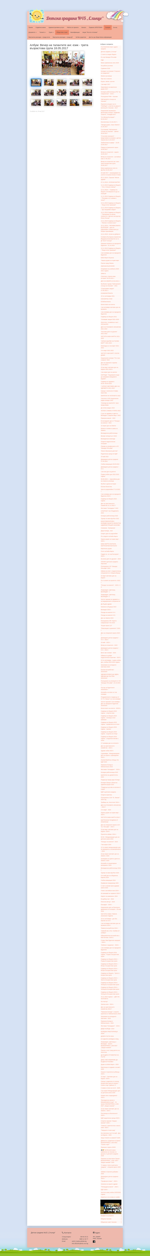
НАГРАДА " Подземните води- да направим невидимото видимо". (110, 376)
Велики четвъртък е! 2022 (109, 436)
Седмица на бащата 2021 (109, 316)
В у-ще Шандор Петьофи (108, 57)
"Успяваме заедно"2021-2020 (110, 319)
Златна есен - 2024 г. (107, 1004)
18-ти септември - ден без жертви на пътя (109, 919)
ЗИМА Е (103, 273)
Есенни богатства (106, 486)
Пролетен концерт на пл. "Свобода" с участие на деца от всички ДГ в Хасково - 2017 (111, 106)
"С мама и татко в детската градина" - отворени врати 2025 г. (111, 1167)
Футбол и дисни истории (108, 484)
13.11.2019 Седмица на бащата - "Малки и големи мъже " (111, 222)
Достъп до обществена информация (100, 37)
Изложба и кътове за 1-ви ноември (109, 693)
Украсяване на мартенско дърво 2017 (109, 88)
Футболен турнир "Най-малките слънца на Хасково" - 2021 (110, 285)
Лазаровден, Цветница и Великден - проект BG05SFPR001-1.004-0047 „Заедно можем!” (109, 1044)
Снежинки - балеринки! (108, 528)
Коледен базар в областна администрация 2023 (109, 783)
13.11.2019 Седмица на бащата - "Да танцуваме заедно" (111, 208)
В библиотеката (106, 301)
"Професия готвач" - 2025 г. (109, 1181)
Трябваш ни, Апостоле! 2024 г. (110, 802)
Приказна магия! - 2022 (108, 418)
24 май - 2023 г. (105, 642)
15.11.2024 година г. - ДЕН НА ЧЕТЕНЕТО (110, 997)
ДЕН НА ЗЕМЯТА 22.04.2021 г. (110, 281)
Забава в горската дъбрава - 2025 (110, 1172)
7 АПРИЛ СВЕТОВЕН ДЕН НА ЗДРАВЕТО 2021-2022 (110, 387)
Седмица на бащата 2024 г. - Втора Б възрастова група (110, 969)
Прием (31, 27)
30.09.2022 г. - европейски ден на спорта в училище (110, 480)
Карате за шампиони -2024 (109, 896)
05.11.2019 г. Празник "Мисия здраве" (110, 178)
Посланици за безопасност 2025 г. (109, 1114)
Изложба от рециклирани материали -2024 (109, 864)
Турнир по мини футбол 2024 (110, 873)
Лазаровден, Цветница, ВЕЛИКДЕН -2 (108, 595)
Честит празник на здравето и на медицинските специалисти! (110, 600)
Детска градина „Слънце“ (109, 51)
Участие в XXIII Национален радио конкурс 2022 (109, 399)
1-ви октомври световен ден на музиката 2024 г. (110, 924)
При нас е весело (106, 78)
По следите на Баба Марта (109, 536)
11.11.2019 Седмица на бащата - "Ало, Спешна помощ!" (111, 186)
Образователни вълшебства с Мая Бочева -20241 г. (110, 936)
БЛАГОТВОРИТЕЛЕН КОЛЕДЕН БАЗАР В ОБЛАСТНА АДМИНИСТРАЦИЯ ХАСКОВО (111, 523)
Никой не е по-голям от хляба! (110, 1197)
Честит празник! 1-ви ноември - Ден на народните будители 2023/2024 (110, 703)
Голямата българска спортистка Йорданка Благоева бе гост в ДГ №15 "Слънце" (111, 238)
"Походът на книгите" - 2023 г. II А (110, 586)
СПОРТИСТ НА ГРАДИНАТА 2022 (110, 512)
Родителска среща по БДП (109, 454)
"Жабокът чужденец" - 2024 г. (110, 945)
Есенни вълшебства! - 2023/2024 (108, 670)
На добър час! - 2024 (107, 899)
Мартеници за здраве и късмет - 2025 (111, 1068)
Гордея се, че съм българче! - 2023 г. (110, 555)
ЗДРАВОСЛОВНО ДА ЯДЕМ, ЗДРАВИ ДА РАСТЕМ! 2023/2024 (110, 676)
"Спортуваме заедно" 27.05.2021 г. (107, 289)
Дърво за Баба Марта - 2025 (110, 1064)
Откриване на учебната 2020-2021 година (110, 270)
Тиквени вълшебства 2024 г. (109, 928)
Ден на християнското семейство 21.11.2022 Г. (108, 504)
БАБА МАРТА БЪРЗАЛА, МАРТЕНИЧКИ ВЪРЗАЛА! (109, 545)
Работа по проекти (73, 27)
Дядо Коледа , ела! (107, 531)
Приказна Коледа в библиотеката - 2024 (107, 1022)
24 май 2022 (105, 456)
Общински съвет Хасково (109, 1222)
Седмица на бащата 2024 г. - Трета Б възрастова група (110, 979)
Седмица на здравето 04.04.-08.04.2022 (107, 382)
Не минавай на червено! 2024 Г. (111, 893)
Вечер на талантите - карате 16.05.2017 (110, 153)
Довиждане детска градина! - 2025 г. (110, 1177)
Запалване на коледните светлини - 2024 (108, 1017)
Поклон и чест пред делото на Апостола (110, 1051)
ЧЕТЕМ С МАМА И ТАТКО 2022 (111, 410)
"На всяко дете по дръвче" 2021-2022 (109, 332)
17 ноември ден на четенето (110, 743)
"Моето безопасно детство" (109, 451)
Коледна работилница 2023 (109, 772)
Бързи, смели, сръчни (108, 81)
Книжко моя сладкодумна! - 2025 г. (109, 1096)
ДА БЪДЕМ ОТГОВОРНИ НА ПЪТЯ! (110, 1056)
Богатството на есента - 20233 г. (111, 708)
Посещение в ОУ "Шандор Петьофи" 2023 (109, 567)
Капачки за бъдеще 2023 (108, 607)
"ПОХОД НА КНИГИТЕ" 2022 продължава (110, 404)
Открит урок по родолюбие (109, 533)
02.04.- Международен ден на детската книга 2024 (110, 838)
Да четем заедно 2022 (108, 408)
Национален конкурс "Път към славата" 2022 (110, 359)
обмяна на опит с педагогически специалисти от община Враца (111, 572)
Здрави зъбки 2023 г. (107, 750)
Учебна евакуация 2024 (108, 880)
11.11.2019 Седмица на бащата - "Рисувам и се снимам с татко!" (111, 198)
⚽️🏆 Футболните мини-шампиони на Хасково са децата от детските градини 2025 (109, 1153)
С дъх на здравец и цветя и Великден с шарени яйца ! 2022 (111, 414)
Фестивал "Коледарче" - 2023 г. (110, 769)
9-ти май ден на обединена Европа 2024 (109, 876)
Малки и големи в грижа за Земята (109, 429)
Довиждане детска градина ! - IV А (110, 468)
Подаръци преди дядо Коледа (110, 780)
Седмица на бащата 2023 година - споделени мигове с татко (110, 738)
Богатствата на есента (108, 304)
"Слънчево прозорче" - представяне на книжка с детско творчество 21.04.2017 (111, 138)
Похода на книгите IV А (108, 612)
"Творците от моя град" (108, 1130)
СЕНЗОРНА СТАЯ (106, 299)
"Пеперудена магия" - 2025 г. (110, 1187)
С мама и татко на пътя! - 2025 (110, 1088)
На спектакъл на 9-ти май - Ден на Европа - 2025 (110, 1134)
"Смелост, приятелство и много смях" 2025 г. (110, 1126)
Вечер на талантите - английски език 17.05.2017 (111, 157)
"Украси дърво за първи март (110, 260)
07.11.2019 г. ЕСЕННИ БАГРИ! (110, 182)
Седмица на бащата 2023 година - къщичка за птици (109, 733)
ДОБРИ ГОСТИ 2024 (107, 1036)
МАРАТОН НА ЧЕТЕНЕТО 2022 (110, 395)
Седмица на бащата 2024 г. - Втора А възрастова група (110, 965)
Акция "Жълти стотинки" (89, 32)
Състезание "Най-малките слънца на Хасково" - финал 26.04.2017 (110, 131)
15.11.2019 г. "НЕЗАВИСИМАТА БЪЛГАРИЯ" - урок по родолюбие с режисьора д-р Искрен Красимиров (110, 228)
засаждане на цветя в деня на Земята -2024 (110, 859)
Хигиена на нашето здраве (109, 1184)
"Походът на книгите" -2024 (109, 841)
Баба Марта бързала (107, 257)
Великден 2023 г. (106, 609)
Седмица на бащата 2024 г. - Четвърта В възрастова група (110, 993)
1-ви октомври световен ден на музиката (110, 308)
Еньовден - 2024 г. (106, 904)
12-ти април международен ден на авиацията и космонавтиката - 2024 (111, 849)
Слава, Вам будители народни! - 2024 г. (110, 941)
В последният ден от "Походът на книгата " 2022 (110, 422)
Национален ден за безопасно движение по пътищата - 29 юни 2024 (111, 909)
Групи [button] (51, 32)
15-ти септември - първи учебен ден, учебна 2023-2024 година (111, 661)
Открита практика (106, 795)
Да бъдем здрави (106, 604)
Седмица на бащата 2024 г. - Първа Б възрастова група (110, 960)
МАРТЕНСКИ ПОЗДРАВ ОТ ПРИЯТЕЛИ (109, 821)
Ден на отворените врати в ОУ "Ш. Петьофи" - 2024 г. (110, 826)
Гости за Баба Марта (107, 551)
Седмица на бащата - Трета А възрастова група (110, 974)
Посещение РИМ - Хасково (109, 96)
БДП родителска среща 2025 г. (110, 1118)
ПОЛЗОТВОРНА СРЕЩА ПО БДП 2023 (110, 761)
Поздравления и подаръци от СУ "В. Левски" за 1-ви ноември (110, 698)
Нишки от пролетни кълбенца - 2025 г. (110, 1073)
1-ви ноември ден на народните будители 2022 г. (111, 495)
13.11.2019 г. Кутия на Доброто (110, 234)
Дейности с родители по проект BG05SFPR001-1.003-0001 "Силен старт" (110, 1142)
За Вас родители (81, 37)
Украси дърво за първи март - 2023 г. (110, 540)
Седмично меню (41, 27)
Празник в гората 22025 (108, 1147)
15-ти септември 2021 (108, 296)
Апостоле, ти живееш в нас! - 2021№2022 (110, 323)
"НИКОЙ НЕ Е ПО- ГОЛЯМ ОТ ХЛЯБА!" (110, 932)
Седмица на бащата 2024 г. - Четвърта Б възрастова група (110, 988)
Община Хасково (106, 1219)
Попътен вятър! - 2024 (108, 902)
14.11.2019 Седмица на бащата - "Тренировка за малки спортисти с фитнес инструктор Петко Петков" (111, 215)
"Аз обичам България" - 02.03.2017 (108, 118)
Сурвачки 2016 (105, 68)
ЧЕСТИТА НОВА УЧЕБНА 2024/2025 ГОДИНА (109, 915)
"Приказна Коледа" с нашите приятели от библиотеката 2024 (111, 1013)
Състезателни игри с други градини (109, 48)
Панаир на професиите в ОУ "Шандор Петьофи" (110, 447)
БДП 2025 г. (104, 1189)
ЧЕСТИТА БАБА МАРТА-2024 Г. (111, 817)
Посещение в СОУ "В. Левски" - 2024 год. (110, 798)
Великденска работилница (109, 433)
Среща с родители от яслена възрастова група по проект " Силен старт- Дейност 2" (110, 1083)
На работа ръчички (107, 65)
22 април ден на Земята (108, 425)
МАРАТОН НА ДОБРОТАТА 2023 (109, 776)
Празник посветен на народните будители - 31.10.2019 (111, 244)
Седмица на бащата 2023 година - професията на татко (110, 723)
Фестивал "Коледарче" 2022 (109, 508)
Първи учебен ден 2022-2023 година (110, 475)
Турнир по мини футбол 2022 (110, 518)
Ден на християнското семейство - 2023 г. (108, 747)
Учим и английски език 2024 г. (110, 890)
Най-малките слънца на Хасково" (108, 100)
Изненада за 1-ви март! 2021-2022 (110, 347)
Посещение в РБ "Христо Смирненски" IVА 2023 (109, 621)
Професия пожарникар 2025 (110, 883)
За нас (115, 27)
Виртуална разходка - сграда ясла (39, 37)
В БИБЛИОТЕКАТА (107, 293)
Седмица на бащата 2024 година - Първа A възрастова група (110, 954)
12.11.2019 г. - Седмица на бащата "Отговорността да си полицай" (110, 191)
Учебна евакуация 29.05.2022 (110, 464)
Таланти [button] (43, 32)
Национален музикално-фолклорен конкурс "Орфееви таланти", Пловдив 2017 (110, 112)
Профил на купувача (107, 1215)
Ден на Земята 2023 (107, 618)
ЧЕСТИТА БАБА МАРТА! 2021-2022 (110, 337)
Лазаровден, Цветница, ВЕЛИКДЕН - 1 (108, 591)
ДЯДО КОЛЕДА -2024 (107, 1028)
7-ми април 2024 (106, 844)
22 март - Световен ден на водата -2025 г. (109, 1077)
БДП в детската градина (108, 792)
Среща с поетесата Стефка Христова (109, 392)
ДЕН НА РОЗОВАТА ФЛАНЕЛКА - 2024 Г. (111, 806)
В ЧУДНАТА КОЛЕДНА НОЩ (110, 1039)
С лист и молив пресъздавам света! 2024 (110, 887)
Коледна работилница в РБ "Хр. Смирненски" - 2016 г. (111, 93)
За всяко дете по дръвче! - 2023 (111, 559)
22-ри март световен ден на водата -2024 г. (109, 830)
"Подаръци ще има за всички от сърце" (111, 788)
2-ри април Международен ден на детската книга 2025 (110, 1091)
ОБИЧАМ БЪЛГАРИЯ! (108, 266)
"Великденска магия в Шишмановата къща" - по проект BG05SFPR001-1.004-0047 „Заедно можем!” (110, 1103)
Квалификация (75, 32)
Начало (83, 27)
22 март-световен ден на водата (108, 576)
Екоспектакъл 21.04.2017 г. (109, 122)
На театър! (104, 1001)
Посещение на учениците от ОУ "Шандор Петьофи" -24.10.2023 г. (111, 683)
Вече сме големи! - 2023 (108, 652)
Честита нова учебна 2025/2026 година (111, 1193)
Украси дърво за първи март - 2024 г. (110, 813)
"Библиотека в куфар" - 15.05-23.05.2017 (110, 143)
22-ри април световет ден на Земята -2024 (110, 855)
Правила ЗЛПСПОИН (95, 27)
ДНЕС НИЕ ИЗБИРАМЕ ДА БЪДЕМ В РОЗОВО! (109, 1060)
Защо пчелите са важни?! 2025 (110, 1138)
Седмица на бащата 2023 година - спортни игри (109, 712)
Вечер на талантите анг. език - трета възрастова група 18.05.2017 (110, 163)
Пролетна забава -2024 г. (108, 834)
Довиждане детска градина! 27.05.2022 (109, 460)
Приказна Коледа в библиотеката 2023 (107, 765)
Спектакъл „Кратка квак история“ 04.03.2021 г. (108, 277)
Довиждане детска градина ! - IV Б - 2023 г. (110, 649)
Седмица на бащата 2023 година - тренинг (109, 728)
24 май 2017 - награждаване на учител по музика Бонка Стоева (111, 174)
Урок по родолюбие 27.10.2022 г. (110, 490)
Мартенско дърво (106, 548)
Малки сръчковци (106, 76)
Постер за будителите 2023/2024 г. (108, 688)
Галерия (107, 27)
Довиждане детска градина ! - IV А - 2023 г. (110, 638)
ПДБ (102, 60)
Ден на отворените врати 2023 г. (110, 634)
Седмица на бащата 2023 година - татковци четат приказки (109, 717)
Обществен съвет (62, 32)
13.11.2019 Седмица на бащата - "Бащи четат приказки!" (111, 204)
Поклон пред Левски (107, 263)
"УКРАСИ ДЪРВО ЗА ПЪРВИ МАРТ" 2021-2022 (110, 342)
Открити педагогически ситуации (108, 442)
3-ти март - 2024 (106, 810)
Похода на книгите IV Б (108, 615)
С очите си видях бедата (108, 54)
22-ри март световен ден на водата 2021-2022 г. (109, 368)
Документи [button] (33, 32)
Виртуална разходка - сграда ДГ (63, 37)
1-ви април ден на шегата (109, 372)
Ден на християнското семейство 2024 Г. (108, 1008)
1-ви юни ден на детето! (108, 471)
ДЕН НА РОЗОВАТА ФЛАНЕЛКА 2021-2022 (111, 328)
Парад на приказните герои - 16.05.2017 (110, 148)
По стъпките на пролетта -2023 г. (110, 581)
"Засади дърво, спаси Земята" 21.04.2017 (110, 125)
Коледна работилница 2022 (109, 516)
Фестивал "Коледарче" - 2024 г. (110, 1026)
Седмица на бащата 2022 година (109, 499)
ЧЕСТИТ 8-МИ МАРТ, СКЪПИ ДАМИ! (110, 354)
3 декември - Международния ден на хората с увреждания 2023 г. (110, 755)
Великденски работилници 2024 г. (111, 869)
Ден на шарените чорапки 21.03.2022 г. (109, 363)
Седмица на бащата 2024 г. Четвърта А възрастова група (110, 983)
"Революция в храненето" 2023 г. (110, 629)
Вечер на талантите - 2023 (109, 645)
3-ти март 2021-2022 (107, 350)
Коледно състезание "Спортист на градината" (110, 72)
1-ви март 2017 (105, 84)
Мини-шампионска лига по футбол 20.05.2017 (109, 169)
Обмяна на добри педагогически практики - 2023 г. (111, 656)
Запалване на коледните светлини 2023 (108, 666)
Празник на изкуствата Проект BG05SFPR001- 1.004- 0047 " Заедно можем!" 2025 (110, 1160)
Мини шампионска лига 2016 (110, 63)
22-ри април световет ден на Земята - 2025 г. (110, 1109)
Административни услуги (56, 27)
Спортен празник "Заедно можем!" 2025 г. (109, 1122)
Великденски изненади (108, 439)
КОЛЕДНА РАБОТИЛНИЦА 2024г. (109, 1032)
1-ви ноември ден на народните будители (111, 254)
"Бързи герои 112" (106, 625)
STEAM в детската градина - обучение (110, 562)
